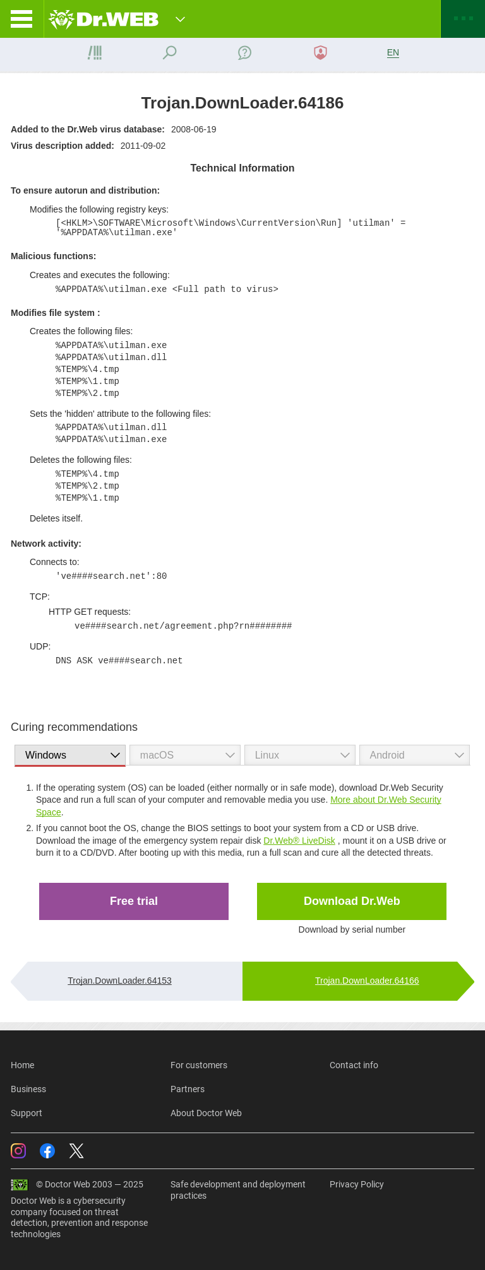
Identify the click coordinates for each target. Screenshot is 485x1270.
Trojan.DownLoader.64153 (120, 981)
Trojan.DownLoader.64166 (367, 981)
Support (26, 1113)
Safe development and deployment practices (238, 1190)
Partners (188, 1089)
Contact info (354, 1065)
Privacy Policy (357, 1184)
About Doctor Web (206, 1113)
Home (22, 1065)
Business (28, 1089)
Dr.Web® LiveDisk (299, 841)
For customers (199, 1065)
